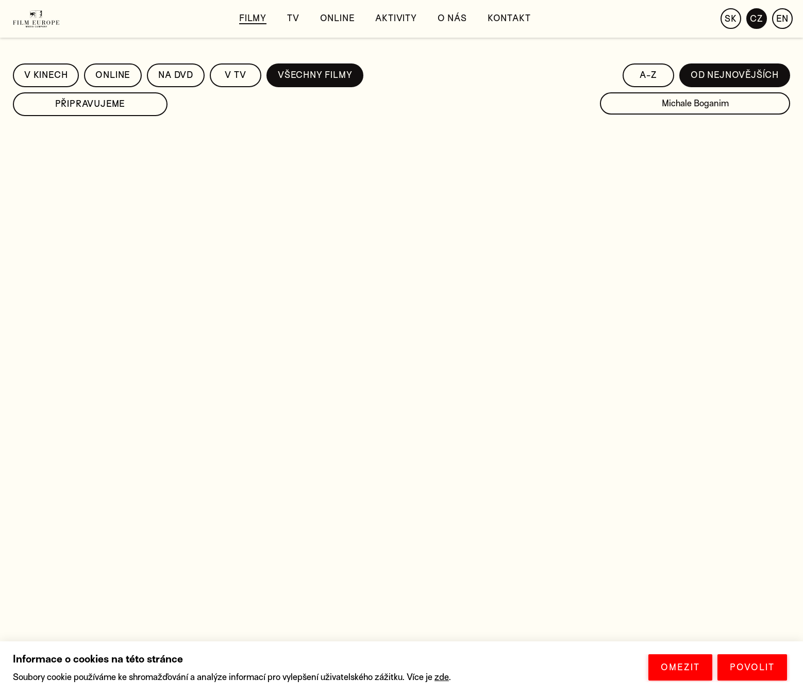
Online (337, 18)
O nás (452, 18)
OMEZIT (680, 667)
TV (293, 18)
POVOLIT (752, 667)
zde (441, 677)
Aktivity (395, 18)
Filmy (252, 18)
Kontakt (509, 18)
